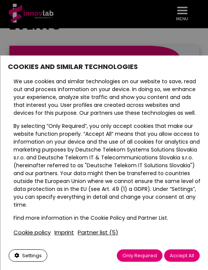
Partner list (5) (97, 232)
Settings (27, 255)
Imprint (64, 232)
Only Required (139, 255)
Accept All (182, 255)
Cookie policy (31, 232)
